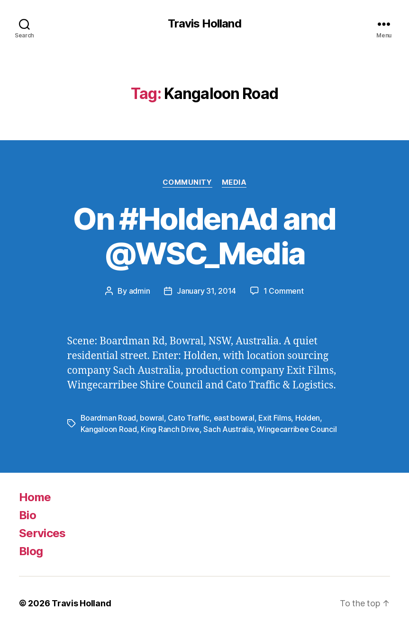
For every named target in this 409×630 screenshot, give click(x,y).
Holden (307, 418)
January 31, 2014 (206, 291)
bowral (152, 418)
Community (187, 182)
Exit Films (274, 418)
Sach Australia (228, 429)
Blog (31, 551)
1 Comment (284, 291)
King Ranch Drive (170, 429)
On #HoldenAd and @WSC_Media (204, 235)
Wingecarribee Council (296, 429)
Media (234, 182)
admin (139, 291)
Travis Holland (204, 23)
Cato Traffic (188, 418)
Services (42, 533)
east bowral (234, 418)
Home (35, 497)
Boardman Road (108, 418)
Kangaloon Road (109, 429)
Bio (27, 515)
